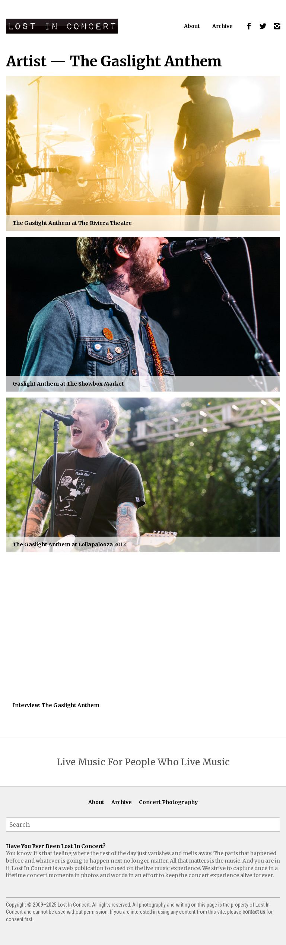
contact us (253, 912)
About (192, 26)
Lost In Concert (62, 26)
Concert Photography (168, 802)
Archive (222, 26)
